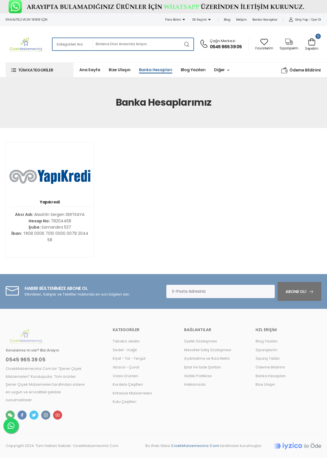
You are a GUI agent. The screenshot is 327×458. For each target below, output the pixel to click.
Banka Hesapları (265, 19)
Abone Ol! (295, 291)
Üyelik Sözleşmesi (200, 341)
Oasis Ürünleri (125, 376)
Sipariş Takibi (268, 358)
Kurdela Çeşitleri (128, 384)
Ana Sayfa (89, 70)
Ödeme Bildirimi (301, 70)
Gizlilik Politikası (198, 376)
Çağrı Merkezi (222, 41)
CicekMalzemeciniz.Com (195, 445)
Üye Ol (316, 19)
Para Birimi (175, 19)
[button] (39, 70)
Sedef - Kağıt (125, 350)
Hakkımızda (195, 384)
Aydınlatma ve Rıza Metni (207, 358)
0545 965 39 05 (226, 47)
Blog (227, 19)
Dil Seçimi (201, 19)
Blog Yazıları (193, 70)
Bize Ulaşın (119, 70)
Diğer (219, 70)
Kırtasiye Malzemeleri (132, 393)
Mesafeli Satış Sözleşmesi (207, 350)
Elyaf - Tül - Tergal (129, 358)
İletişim (241, 19)
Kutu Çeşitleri (124, 401)
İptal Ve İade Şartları (202, 367)
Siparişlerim (266, 350)
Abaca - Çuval (126, 367)
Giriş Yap (298, 19)
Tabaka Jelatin (126, 341)
